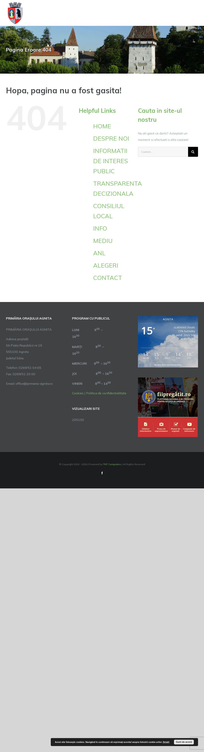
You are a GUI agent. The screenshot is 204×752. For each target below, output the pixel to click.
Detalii (166, 742)
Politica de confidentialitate (106, 393)
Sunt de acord (184, 742)
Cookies (78, 393)
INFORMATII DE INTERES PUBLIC (110, 161)
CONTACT (107, 278)
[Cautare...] (163, 152)
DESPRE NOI (111, 138)
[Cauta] (193, 152)
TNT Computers (112, 464)
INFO (100, 228)
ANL (99, 253)
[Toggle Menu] (196, 13)
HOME (102, 126)
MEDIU (102, 240)
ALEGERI (105, 265)
